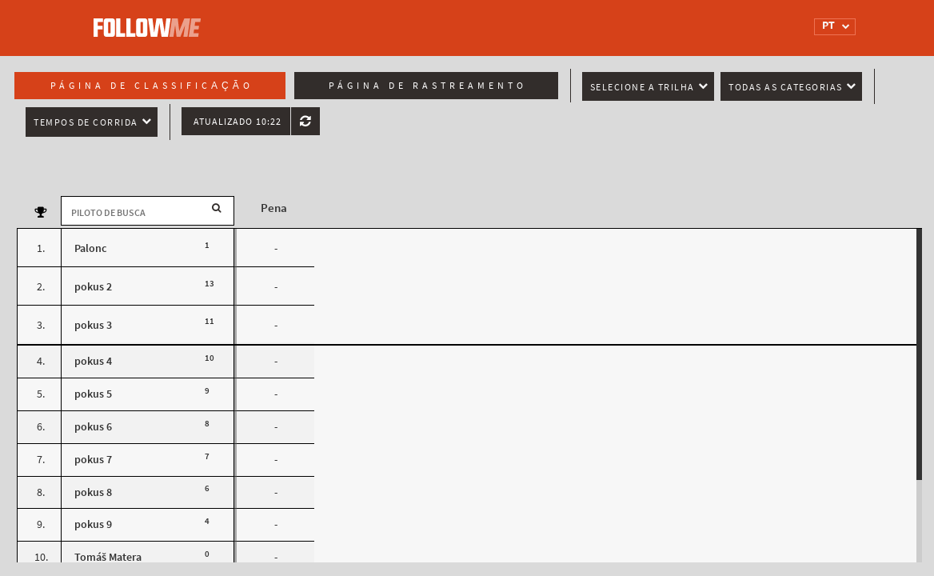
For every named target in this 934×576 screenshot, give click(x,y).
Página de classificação (151, 85)
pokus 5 (93, 394)
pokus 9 (93, 524)
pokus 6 (93, 426)
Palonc (90, 248)
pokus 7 (93, 459)
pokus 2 (93, 286)
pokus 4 (93, 361)
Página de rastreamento (428, 85)
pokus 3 (93, 325)
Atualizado (237, 121)
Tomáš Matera (108, 557)
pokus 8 (93, 492)
